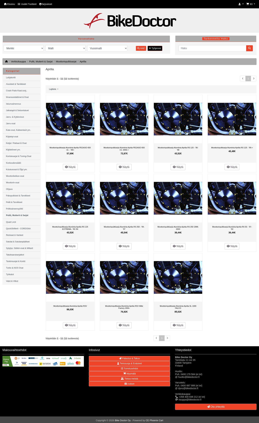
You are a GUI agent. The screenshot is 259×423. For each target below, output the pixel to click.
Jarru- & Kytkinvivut (15, 117)
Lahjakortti (11, 77)
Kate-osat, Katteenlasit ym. (18, 130)
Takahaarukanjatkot (15, 255)
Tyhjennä (155, 48)
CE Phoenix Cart (154, 420)
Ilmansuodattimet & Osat (17, 97)
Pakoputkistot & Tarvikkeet (18, 196)
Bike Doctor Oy (123, 420)
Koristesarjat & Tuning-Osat (18, 156)
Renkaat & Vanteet (14, 235)
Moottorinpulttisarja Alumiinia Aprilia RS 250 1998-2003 (178, 228)
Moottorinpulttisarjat (66, 61)
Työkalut (10, 274)
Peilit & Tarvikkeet (14, 202)
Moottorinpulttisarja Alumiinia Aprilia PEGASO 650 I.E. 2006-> (124, 149)
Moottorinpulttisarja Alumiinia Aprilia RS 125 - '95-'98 (178, 149)
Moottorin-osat (12, 182)
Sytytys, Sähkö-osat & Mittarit (19, 248)
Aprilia (83, 61)
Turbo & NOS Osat (14, 268)
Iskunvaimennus (13, 104)
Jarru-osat (10, 123)
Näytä (70, 167)
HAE (141, 48)
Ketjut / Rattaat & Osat (16, 143)
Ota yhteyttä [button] (216, 406)
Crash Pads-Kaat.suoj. (16, 91)
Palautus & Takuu (129, 358)
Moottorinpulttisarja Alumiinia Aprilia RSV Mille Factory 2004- (124, 307)
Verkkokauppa (18, 61)
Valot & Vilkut (12, 281)
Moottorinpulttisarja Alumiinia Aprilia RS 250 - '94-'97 (124, 228)
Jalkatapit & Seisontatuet (17, 110)
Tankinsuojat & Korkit (15, 261)
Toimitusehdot (129, 368)
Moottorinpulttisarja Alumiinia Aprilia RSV (70, 306)
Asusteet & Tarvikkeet (16, 84)
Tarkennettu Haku (216, 38)
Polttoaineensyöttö (14, 209)
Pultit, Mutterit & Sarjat (41, 61)
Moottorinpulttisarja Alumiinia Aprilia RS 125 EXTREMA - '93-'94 (70, 228)
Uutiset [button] (129, 383)
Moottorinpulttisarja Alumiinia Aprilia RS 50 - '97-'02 (232, 228)
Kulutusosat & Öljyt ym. (16, 169)
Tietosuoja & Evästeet (129, 363)
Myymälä (129, 373)
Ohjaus (9, 189)
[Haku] (212, 48)
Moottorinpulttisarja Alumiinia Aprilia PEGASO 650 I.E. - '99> (70, 149)
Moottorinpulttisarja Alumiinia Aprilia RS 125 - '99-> (232, 148)
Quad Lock (11, 222)
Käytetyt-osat (12, 136)
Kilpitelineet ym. (13, 150)
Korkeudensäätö (13, 163)
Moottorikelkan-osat (15, 176)
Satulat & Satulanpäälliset (18, 242)
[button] (241, 4)
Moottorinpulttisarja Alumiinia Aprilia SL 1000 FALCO (178, 307)
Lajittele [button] (53, 89)
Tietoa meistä (129, 378)
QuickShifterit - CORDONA (18, 228)
